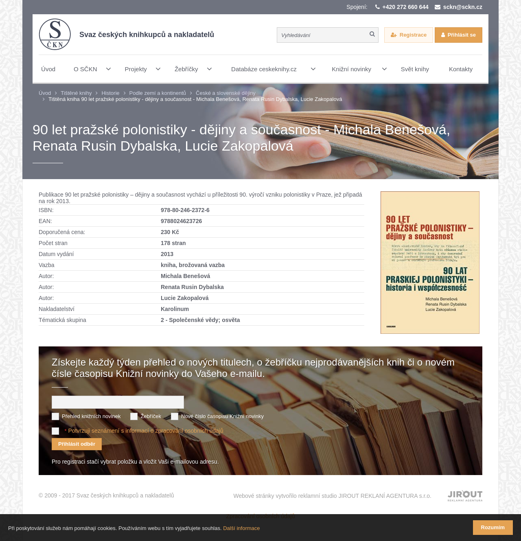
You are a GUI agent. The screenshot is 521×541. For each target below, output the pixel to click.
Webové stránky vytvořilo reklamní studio (332, 496)
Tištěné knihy (76, 93)
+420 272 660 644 (406, 7)
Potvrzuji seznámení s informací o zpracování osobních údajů (145, 430)
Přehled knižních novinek (91, 416)
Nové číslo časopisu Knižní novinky (222, 416)
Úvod (45, 93)
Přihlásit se (462, 35)
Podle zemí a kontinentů (157, 93)
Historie (110, 93)
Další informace (241, 528)
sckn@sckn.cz (462, 7)
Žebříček (150, 416)
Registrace (413, 35)
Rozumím (493, 527)
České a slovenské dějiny (226, 93)
